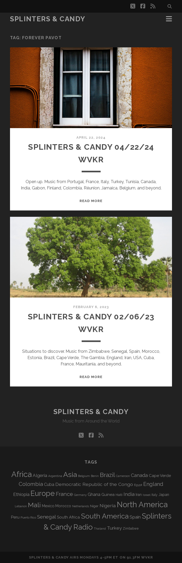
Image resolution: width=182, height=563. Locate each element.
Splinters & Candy (47, 19)
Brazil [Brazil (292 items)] (107, 474)
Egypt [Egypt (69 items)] (138, 485)
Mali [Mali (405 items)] (34, 505)
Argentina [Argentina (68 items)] (55, 476)
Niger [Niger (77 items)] (94, 506)
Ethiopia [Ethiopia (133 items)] (21, 494)
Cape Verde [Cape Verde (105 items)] (160, 475)
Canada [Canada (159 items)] (139, 475)
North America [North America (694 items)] (142, 504)
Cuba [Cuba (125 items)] (49, 484)
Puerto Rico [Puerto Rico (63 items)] (28, 517)
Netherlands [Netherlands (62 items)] (80, 506)
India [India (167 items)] (129, 494)
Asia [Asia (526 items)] (70, 474)
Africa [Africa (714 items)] (21, 474)
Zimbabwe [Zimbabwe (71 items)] (131, 528)
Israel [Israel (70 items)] (146, 495)
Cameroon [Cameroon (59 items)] (123, 475)
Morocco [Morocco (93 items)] (63, 506)
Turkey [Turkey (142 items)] (114, 528)
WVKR (147, 557)
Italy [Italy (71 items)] (154, 495)
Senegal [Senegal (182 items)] (46, 517)
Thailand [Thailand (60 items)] (100, 528)
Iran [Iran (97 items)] (139, 494)
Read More (91, 201)
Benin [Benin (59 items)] (95, 475)
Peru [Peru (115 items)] (15, 517)
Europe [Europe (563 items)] (43, 493)
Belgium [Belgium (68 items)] (84, 476)
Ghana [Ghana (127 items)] (94, 494)
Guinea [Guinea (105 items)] (108, 494)
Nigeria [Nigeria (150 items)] (108, 505)
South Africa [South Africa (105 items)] (68, 517)
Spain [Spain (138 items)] (135, 517)
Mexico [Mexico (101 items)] (48, 506)
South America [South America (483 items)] (105, 516)
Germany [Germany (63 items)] (80, 495)
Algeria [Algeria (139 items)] (40, 475)
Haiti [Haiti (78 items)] (119, 495)
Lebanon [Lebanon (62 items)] (21, 506)
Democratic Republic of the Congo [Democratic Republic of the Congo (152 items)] (94, 484)
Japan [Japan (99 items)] (164, 494)
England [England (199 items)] (153, 484)
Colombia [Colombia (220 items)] (31, 484)
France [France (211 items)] (64, 494)
